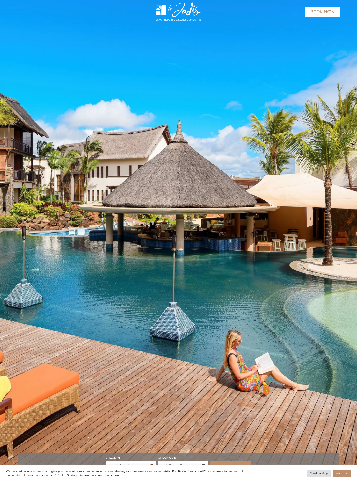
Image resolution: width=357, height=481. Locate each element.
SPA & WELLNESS (170, 28)
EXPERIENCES (274, 28)
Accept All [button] (342, 473)
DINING (140, 28)
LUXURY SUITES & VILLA (105, 28)
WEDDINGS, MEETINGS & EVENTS (224, 28)
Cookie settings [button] (319, 473)
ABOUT (303, 28)
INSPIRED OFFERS (60, 28)
